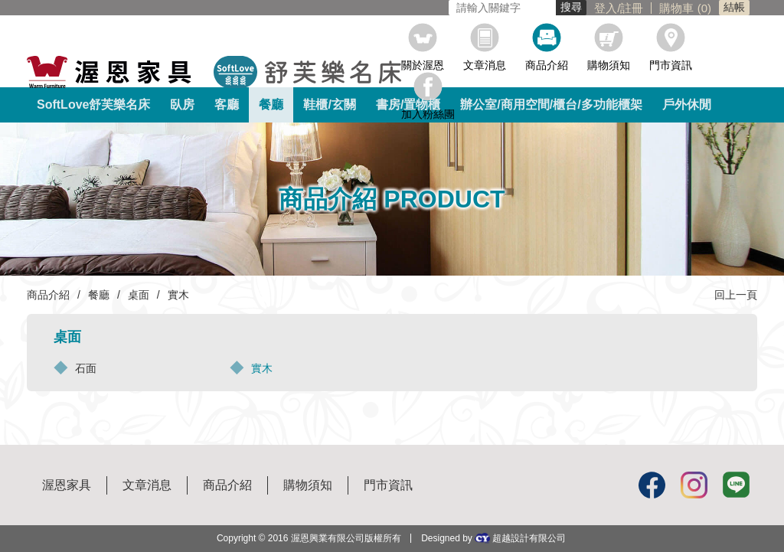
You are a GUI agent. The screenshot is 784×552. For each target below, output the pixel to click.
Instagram (694, 485)
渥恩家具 (66, 485)
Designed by (493, 538)
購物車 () (547, 8)
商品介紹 (546, 64)
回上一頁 (735, 295)
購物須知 (608, 64)
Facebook (652, 485)
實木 (262, 368)
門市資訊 (670, 64)
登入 (467, 8)
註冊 (493, 8)
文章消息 (484, 64)
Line (735, 485)
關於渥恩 (422, 64)
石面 (85, 368)
